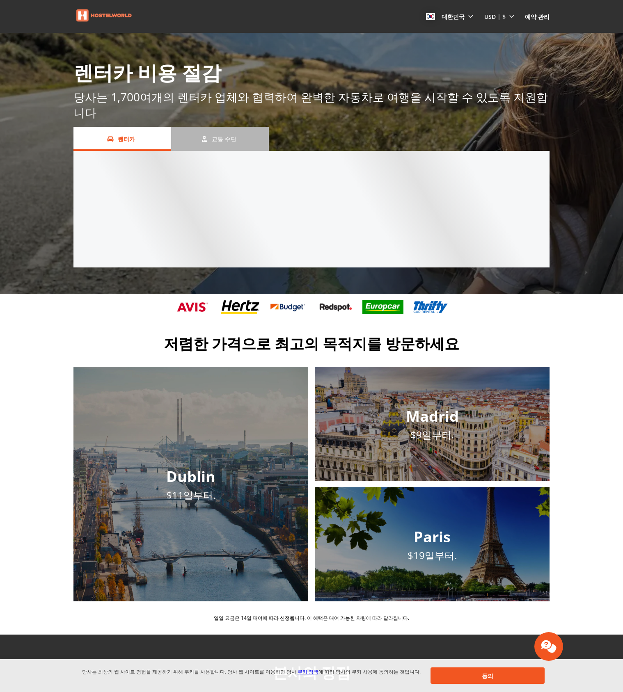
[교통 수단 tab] (220, 139)
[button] (450, 16)
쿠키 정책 (308, 671)
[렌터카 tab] (122, 139)
